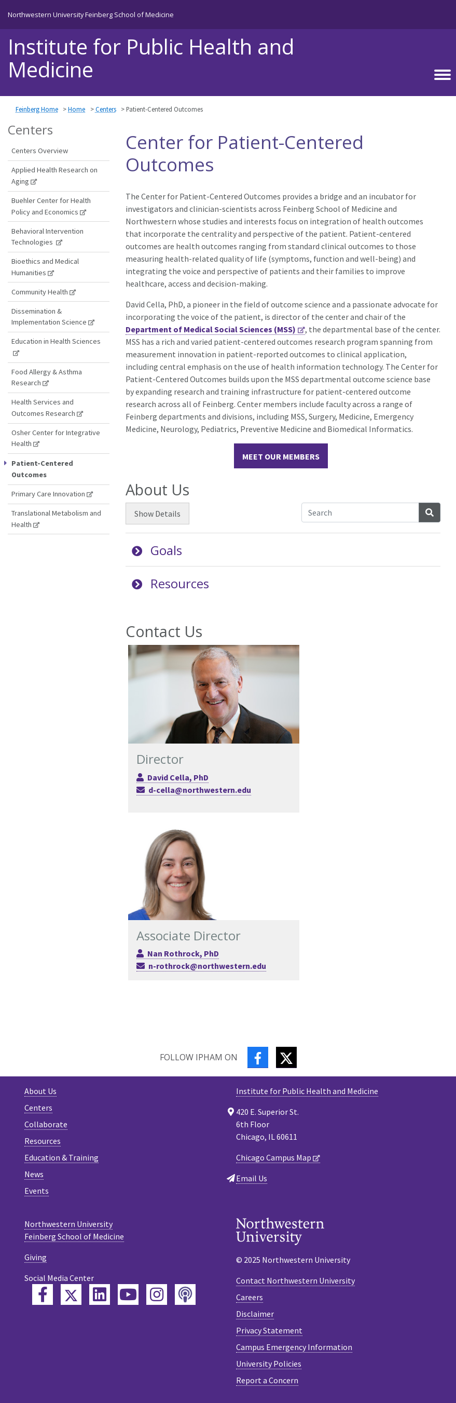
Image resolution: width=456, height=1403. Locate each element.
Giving (35, 1257)
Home (76, 109)
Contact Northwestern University (295, 1280)
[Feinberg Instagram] (156, 1294)
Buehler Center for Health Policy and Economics (51, 206)
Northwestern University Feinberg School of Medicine (91, 14)
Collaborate (45, 1124)
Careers (249, 1297)
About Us (40, 1091)
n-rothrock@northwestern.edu (207, 966)
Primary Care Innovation (48, 493)
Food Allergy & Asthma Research (46, 377)
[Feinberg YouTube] (128, 1294)
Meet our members (281, 456)
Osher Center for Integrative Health (55, 438)
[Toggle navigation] (442, 75)
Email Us (251, 1178)
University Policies (268, 1363)
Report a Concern (267, 1380)
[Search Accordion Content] (360, 512)
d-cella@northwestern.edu (199, 790)
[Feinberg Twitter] (71, 1294)
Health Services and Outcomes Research (43, 407)
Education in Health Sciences (56, 341)
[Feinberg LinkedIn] (99, 1294)
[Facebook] (257, 1057)
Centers (105, 109)
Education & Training (61, 1157)
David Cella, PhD (178, 777)
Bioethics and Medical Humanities (45, 267)
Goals (157, 550)
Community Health (39, 291)
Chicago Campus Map (273, 1157)
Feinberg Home (37, 109)
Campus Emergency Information (294, 1347)
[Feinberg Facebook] (42, 1294)
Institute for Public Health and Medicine (151, 58)
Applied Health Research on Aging (54, 175)
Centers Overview (39, 150)
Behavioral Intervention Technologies (47, 236)
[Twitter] (286, 1057)
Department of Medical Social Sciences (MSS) (211, 329)
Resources (170, 583)
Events (36, 1190)
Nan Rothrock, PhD (183, 953)
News (34, 1174)
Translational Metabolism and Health (56, 518)
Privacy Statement (269, 1330)
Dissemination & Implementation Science (49, 316)
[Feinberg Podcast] (185, 1294)
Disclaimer (255, 1313)
